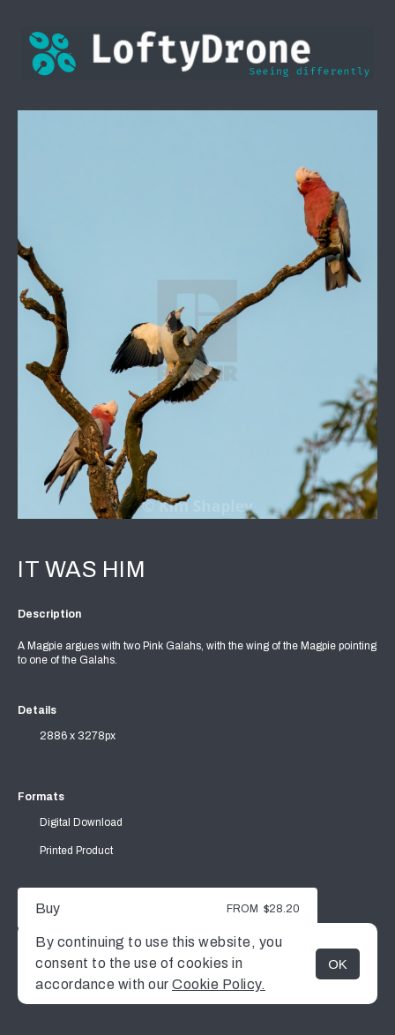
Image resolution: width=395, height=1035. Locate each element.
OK (337, 963)
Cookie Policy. (218, 984)
